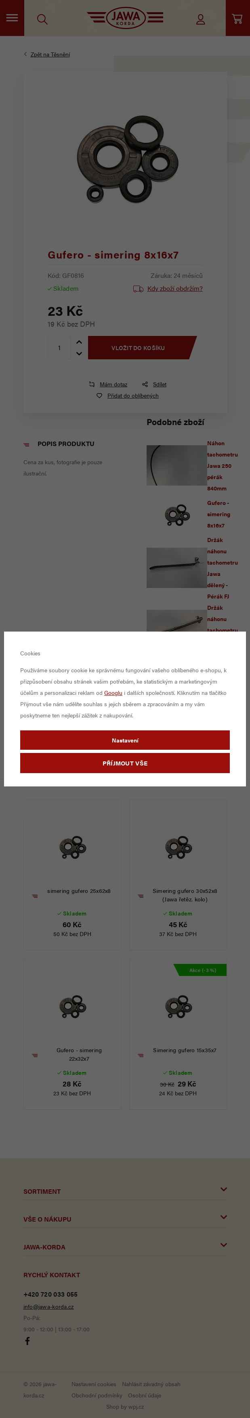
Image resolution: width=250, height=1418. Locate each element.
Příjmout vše (125, 763)
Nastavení (125, 740)
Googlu (113, 692)
